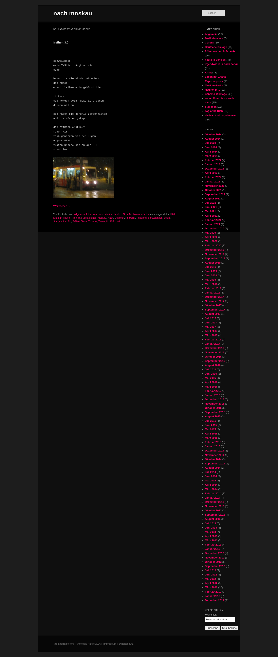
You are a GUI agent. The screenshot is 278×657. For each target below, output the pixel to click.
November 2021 (214, 185)
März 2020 (211, 241)
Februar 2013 (213, 544)
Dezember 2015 (214, 399)
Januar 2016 (212, 395)
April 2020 (211, 236)
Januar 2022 (212, 181)
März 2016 (211, 386)
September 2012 (215, 566)
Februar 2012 (213, 591)
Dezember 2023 (214, 168)
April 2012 (211, 583)
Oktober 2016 (213, 356)
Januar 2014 (212, 497)
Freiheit (76, 217)
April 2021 (211, 215)
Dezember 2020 (214, 228)
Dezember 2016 (214, 348)
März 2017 (211, 335)
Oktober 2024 (213, 134)
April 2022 (211, 172)
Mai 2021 (210, 211)
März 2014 (211, 489)
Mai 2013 (210, 531)
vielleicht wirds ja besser (220, 115)
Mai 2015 (210, 429)
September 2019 (215, 258)
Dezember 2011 (214, 600)
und (118, 221)
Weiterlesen (62, 206)
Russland (141, 217)
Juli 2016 (210, 369)
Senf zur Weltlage (216, 93)
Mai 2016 (210, 377)
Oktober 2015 (213, 407)
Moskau (102, 217)
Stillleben (211, 106)
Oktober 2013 (213, 510)
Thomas (92, 221)
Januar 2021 (212, 224)
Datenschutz (126, 643)
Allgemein (79, 214)
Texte (84, 221)
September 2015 (215, 412)
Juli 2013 (210, 523)
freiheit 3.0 (61, 42)
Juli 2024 (210, 142)
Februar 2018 (213, 288)
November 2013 (214, 506)
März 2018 (211, 284)
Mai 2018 (210, 279)
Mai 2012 (210, 578)
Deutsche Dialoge (216, 47)
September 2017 (215, 309)
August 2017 (213, 313)
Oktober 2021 (213, 190)
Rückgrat (130, 217)
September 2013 (215, 514)
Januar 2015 (212, 446)
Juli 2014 (210, 472)
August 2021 (213, 198)
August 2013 (213, 518)
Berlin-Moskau (214, 38)
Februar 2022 (213, 177)
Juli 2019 (210, 266)
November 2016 (214, 352)
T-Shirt (76, 221)
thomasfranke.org (64, 643)
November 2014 (214, 455)
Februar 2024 (213, 160)
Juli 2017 (210, 318)
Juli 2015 (210, 420)
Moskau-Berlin (141, 214)
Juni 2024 (211, 147)
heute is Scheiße (123, 214)
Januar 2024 (212, 164)
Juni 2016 (211, 373)
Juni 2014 (211, 476)
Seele (167, 217)
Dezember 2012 (214, 553)
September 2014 (215, 463)
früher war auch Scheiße (99, 214)
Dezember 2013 (214, 501)
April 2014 (211, 484)
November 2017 (214, 301)
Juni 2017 (211, 322)
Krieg (208, 72)
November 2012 (214, 557)
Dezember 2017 (214, 296)
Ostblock (119, 217)
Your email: (211, 614)
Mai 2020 (210, 232)
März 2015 (211, 437)
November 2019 (214, 254)
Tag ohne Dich (214, 110)
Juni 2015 (211, 425)
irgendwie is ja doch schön (222, 64)
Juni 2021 (211, 207)
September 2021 (215, 194)
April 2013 (211, 536)
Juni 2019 (211, 271)
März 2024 (211, 155)
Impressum (109, 643)
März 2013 (211, 540)
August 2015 (213, 416)
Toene (101, 221)
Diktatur (57, 217)
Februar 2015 (213, 442)
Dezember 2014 (214, 450)
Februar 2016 (213, 390)
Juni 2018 (211, 275)
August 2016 (213, 365)
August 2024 (213, 138)
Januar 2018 (212, 292)
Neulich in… (212, 89)
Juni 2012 (211, 574)
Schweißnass (155, 217)
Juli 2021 (210, 202)
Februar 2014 (213, 493)
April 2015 (211, 433)
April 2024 (211, 151)
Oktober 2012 (213, 561)
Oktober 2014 (213, 459)
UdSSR (110, 221)
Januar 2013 (212, 548)
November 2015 (214, 403)
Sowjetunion (60, 221)
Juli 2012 (210, 570)
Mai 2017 (210, 326)
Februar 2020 (213, 245)
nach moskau (72, 13)
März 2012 (211, 587)
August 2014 (213, 467)
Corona (209, 42)
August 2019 (213, 262)
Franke (67, 217)
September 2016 (215, 360)
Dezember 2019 (214, 249)
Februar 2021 (213, 219)
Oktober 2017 (213, 305)
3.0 (173, 214)
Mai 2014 (210, 480)
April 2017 (211, 331)
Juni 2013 (211, 527)
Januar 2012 (212, 596)
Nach (110, 217)
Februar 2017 (213, 339)
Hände (92, 217)
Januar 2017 (212, 343)
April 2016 (211, 382)
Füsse (84, 217)
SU (69, 221)
